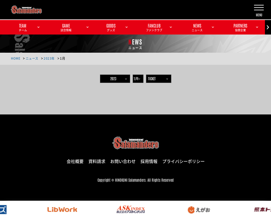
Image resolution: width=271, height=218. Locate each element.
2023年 (49, 58)
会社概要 (75, 161)
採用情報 (148, 161)
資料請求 (96, 161)
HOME (15, 58)
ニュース (32, 58)
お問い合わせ (123, 161)
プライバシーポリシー (183, 161)
